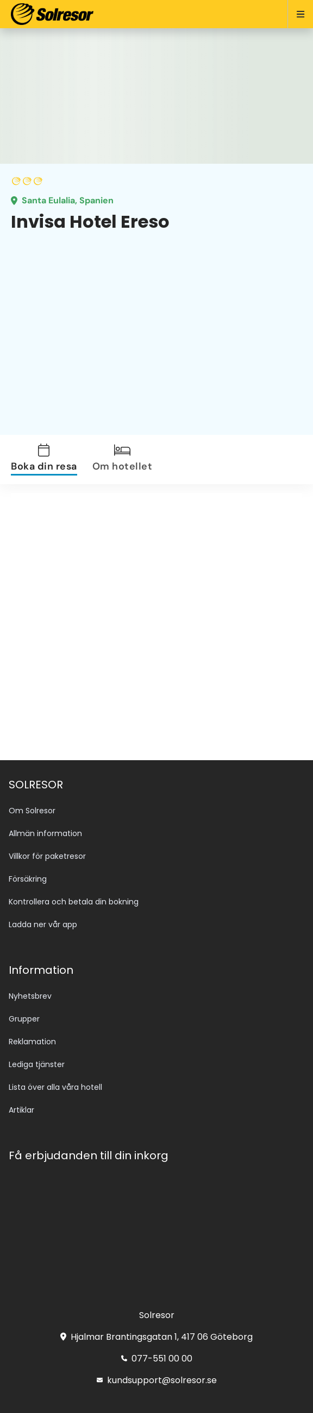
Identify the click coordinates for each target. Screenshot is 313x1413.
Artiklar (21, 1109)
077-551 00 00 (156, 1358)
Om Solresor (32, 810)
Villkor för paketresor (47, 856)
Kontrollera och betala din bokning (74, 901)
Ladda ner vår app (43, 924)
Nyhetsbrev (30, 996)
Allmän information (45, 833)
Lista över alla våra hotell (55, 1087)
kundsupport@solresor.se (157, 1380)
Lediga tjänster (37, 1064)
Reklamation (32, 1041)
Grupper (24, 1018)
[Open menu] (295, 14)
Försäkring (28, 879)
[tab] (50, 460)
